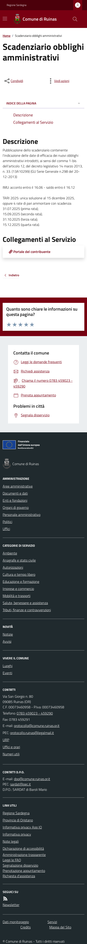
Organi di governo (16, 507)
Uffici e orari (11, 747)
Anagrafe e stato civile (19, 560)
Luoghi (7, 665)
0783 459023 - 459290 (35, 713)
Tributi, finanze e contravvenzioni (27, 610)
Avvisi (7, 641)
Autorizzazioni (13, 567)
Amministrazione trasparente (24, 854)
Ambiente (10, 553)
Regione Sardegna (16, 5)
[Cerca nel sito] (73, 19)
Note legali (11, 841)
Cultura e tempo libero (19, 574)
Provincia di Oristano (18, 820)
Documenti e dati (15, 493)
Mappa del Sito (60, 927)
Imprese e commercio (18, 588)
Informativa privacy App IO (22, 827)
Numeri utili (11, 754)
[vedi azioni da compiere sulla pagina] (58, 80)
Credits (25, 927)
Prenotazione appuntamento (24, 870)
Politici (7, 521)
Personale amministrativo (21, 514)
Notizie (8, 634)
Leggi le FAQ (12, 860)
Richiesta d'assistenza (19, 876)
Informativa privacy (17, 834)
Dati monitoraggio (16, 921)
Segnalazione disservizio (20, 865)
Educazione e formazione (21, 581)
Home (6, 35)
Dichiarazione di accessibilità (23, 848)
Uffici (6, 528)
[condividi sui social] (13, 80)
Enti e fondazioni (15, 500)
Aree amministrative (18, 486)
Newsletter (11, 904)
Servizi (52, 921)
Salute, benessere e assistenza (25, 602)
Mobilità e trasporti (16, 595)
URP (6, 739)
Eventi (7, 673)
